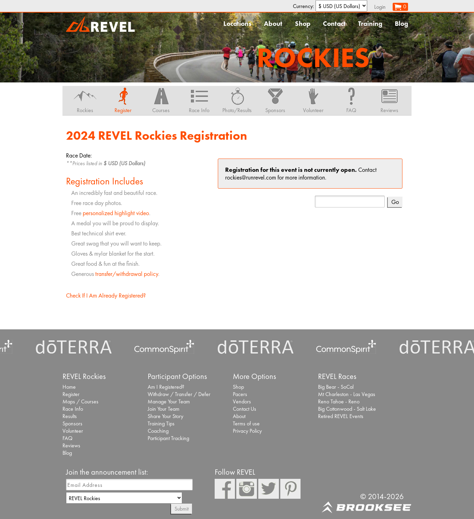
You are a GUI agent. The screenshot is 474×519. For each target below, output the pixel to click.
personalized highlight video (116, 213)
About (273, 23)
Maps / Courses (80, 401)
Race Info (72, 408)
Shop (302, 23)
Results (69, 416)
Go (395, 202)
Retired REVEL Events (340, 416)
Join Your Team (163, 408)
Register (71, 394)
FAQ (67, 438)
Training (370, 23)
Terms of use (246, 423)
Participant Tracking (168, 438)
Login (380, 6)
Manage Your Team (169, 401)
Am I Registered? (166, 386)
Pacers (240, 394)
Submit (181, 508)
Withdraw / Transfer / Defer (179, 394)
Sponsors (72, 423)
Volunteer (72, 430)
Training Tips (161, 423)
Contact (334, 23)
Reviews (71, 445)
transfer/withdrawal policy (126, 274)
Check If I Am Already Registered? (106, 295)
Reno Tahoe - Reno (339, 401)
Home (69, 386)
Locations (237, 23)
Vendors (242, 401)
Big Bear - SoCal (336, 386)
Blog (401, 23)
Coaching (158, 430)
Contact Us (244, 408)
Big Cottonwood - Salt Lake (347, 408)
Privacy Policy (247, 430)
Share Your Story (165, 416)
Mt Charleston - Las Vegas (346, 394)
